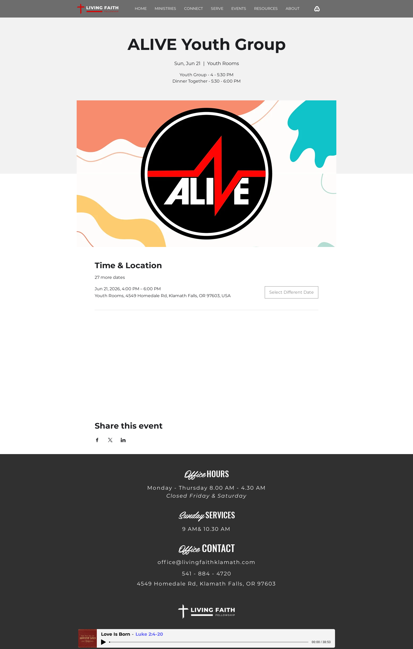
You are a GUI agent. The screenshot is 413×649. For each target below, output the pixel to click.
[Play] (103, 642)
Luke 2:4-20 (149, 634)
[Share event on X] (110, 440)
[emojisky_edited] (317, 8)
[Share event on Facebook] (97, 440)
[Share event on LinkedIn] (123, 440)
